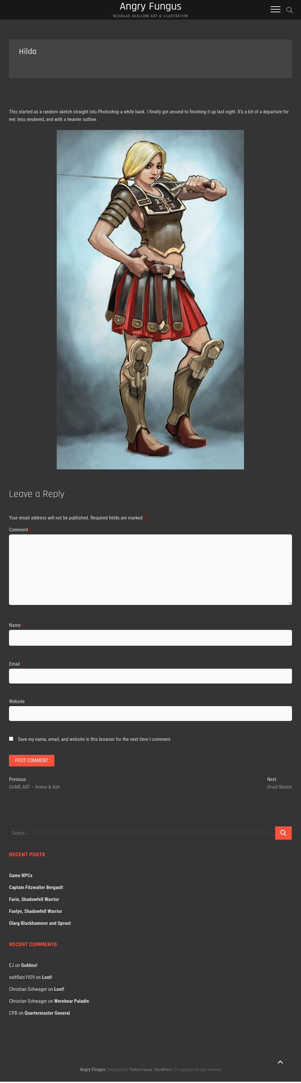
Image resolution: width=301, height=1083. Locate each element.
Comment (20, 531)
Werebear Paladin (71, 1002)
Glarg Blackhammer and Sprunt (40, 925)
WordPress (163, 1071)
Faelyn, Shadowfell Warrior (35, 913)
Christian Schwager (28, 990)
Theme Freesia (140, 1071)
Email (16, 665)
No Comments (35, 67)
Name (16, 626)
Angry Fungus (92, 1070)
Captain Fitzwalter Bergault (36, 889)
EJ (11, 967)
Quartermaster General (47, 1014)
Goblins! (29, 967)
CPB (13, 1014)
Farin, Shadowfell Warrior (34, 901)
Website (17, 702)
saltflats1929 (22, 979)
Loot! (47, 979)
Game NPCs (20, 877)
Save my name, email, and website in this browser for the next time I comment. (95, 740)
